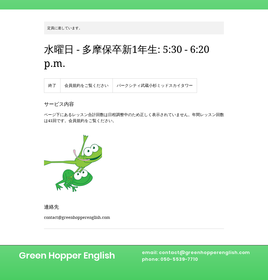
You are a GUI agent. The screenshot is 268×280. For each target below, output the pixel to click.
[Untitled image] (73, 164)
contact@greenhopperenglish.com (204, 252)
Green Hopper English (67, 255)
